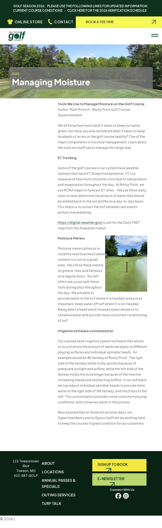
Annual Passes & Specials (59, 483)
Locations (53, 471)
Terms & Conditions (14, 525)
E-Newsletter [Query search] (111, 478)
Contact (64, 22)
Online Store (29, 22)
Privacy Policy (27, 518)
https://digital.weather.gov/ (80, 222)
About (48, 463)
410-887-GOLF (26, 476)
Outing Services (58, 494)
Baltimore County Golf (20, 34)
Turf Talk (51, 503)
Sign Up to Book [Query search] (113, 464)
